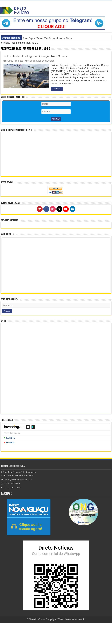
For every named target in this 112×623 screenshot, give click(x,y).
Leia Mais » (57, 89)
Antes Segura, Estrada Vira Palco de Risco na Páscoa (47, 38)
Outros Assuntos (14, 61)
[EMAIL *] (56, 111)
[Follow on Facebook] (46, 209)
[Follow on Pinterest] (40, 209)
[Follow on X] (59, 209)
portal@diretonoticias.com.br (16, 479)
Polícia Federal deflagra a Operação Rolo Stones (35, 56)
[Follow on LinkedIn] (72, 209)
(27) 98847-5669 (10, 483)
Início (5, 43)
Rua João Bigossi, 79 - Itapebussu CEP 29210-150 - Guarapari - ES (18, 473)
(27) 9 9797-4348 (10, 487)
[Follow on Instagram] (53, 209)
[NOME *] (56, 104)
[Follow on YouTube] (66, 209)
